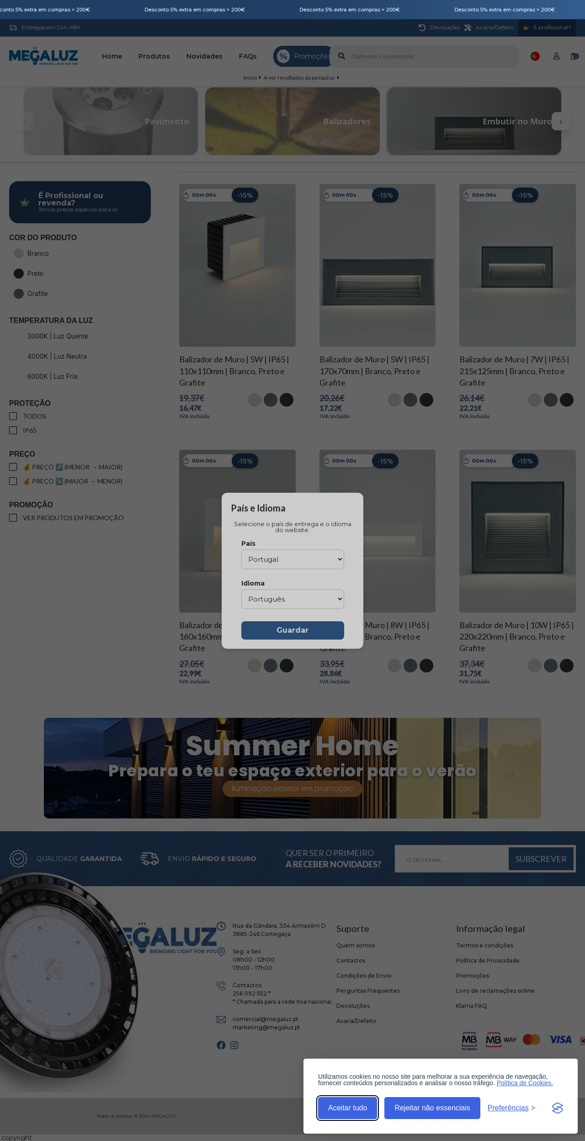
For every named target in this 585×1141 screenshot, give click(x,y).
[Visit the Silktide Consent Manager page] (557, 1108)
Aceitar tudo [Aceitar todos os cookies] (347, 1108)
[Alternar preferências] (511, 1108)
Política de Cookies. (525, 1083)
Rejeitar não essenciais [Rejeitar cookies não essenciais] (432, 1108)
